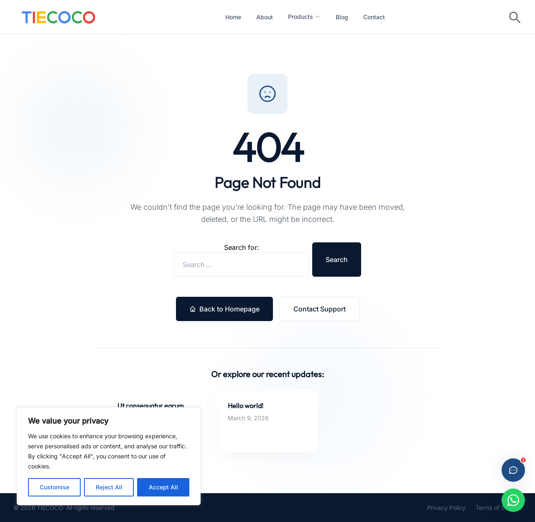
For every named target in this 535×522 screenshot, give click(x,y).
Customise (54, 487)
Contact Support (319, 309)
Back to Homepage (224, 309)
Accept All (163, 487)
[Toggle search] (514, 16)
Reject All (109, 487)
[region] (109, 456)
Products (304, 16)
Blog (342, 17)
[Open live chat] (513, 470)
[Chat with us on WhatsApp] (513, 500)
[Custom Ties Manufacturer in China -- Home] (58, 17)
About (264, 17)
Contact (374, 17)
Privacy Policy (446, 507)
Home (233, 17)
